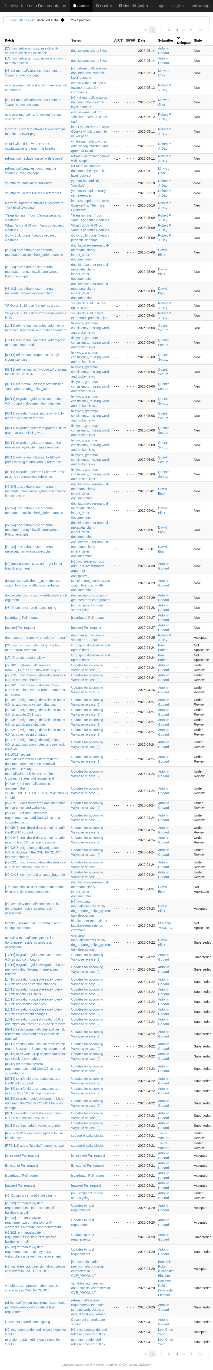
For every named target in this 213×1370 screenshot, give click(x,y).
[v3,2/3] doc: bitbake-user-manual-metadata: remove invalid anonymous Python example (32, 271)
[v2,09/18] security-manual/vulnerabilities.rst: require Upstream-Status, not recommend (29, 773)
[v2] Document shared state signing (30, 1195)
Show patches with (22, 20)
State (198, 40)
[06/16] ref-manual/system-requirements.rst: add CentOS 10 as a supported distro (32, 1068)
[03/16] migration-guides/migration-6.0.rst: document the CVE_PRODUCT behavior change (35, 1103)
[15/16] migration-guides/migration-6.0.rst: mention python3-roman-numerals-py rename (35, 969)
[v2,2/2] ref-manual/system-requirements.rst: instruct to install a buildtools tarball (31, 1237)
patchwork (68, 1364)
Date (141, 40)
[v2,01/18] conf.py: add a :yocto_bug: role (35, 874)
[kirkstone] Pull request (21, 1165)
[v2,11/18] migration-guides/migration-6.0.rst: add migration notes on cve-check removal (35, 744)
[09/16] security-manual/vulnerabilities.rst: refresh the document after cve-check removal (35, 1034)
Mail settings (200, 6)
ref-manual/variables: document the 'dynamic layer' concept (88, 170)
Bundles (104, 6)
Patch (9, 40)
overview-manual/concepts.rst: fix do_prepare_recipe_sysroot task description (29, 942)
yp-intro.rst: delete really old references (33, 193)
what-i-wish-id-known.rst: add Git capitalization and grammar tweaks (89, 146)
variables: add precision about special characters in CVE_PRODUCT (90, 1287)
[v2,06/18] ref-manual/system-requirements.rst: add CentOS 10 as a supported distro (32, 817)
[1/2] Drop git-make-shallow (25, 657)
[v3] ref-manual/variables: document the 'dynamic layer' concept (89, 72)
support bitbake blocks (87, 1135)
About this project (133, 6)
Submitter (165, 40)
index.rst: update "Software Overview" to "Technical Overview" (90, 205)
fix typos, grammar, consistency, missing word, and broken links (90, 327)
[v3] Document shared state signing (30, 607)
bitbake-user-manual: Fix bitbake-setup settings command (89, 925)
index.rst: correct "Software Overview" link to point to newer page (90, 131)
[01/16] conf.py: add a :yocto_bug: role (32, 1125)
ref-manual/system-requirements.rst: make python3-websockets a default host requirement (35, 1307)
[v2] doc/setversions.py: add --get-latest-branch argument (88, 566)
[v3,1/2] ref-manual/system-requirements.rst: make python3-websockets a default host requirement (33, 1222)
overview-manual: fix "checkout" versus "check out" (89, 116)
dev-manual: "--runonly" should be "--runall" (36, 637)
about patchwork (140, 1364)
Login (161, 6)
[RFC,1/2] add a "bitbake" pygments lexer (35, 1145)
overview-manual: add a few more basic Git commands (88, 87)
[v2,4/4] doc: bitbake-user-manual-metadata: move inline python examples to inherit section (35, 491)
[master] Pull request (20, 627)
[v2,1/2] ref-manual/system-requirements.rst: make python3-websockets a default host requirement (33, 1251)
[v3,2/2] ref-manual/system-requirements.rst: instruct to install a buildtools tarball (31, 1207)
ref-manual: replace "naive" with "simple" (34, 158)
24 (201, 30)
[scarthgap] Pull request (22, 617)
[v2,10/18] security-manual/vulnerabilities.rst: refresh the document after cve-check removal (31, 759)
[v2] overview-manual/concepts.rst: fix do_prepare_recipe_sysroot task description (32, 908)
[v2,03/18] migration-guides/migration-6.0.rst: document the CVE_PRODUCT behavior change (33, 852)
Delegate (183, 43)
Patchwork (13, 5)
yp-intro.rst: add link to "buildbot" (28, 183)
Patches (81, 6)
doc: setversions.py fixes (89, 51)
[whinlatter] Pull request (22, 1155)
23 (190, 30)
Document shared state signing (27, 1322)
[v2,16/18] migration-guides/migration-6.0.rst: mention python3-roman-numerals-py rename (35, 689)
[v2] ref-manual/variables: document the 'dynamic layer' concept (89, 102)
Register (178, 6)
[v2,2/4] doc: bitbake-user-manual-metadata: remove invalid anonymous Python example (32, 529)
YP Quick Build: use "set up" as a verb (32, 305)
